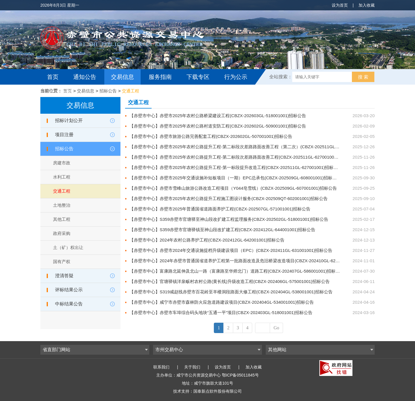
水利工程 (61, 176)
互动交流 (59, 92)
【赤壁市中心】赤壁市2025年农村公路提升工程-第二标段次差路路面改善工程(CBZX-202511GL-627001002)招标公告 (242, 157)
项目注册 (64, 134)
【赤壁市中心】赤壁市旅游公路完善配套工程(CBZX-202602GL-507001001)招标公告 (210, 136)
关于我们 (192, 367)
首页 (53, 77)
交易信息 (122, 77)
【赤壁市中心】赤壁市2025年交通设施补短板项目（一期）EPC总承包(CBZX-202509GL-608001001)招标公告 (235, 177)
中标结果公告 (69, 303)
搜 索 (363, 77)
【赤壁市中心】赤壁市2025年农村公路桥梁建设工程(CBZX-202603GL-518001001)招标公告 (217, 115)
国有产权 (61, 261)
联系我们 (161, 367)
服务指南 (160, 77)
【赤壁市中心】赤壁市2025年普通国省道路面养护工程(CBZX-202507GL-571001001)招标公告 (220, 208)
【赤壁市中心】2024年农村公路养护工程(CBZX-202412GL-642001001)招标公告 (207, 239)
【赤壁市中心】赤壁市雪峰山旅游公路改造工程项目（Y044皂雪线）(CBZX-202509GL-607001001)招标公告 (233, 188)
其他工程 (61, 219)
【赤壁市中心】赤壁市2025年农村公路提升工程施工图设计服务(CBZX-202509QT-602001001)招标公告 (228, 198)
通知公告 (84, 77)
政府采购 (61, 233)
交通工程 (130, 90)
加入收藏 (367, 5)
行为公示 (235, 77)
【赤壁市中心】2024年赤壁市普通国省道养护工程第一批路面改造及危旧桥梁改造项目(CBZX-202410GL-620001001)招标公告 (250, 260)
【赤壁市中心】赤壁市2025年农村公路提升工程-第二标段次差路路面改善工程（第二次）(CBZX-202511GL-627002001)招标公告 (253, 146)
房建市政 (61, 162)
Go (276, 327)
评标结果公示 (69, 289)
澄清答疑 (64, 275)
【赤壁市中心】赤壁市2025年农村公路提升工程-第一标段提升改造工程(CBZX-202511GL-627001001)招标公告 (235, 167)
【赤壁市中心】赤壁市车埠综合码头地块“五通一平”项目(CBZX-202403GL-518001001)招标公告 (220, 312)
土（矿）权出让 (68, 247)
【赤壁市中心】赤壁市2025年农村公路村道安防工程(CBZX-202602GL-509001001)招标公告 (217, 125)
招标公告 (108, 90)
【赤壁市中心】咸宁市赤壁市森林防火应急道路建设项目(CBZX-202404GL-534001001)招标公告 (221, 302)
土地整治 (61, 205)
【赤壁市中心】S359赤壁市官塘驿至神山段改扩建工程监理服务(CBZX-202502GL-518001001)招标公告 (228, 219)
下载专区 (198, 77)
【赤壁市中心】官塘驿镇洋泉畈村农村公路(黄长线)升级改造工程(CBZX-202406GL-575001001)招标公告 (229, 281)
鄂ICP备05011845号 (240, 375)
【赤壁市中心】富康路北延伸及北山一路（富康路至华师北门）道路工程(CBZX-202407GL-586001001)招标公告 (236, 271)
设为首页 (340, 5)
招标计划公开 (69, 120)
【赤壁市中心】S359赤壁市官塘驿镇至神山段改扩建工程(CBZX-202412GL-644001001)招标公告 (222, 229)
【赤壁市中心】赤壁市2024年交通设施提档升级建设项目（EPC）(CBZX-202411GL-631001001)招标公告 (230, 250)
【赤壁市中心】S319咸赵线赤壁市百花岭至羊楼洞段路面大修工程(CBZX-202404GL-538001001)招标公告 (231, 291)
